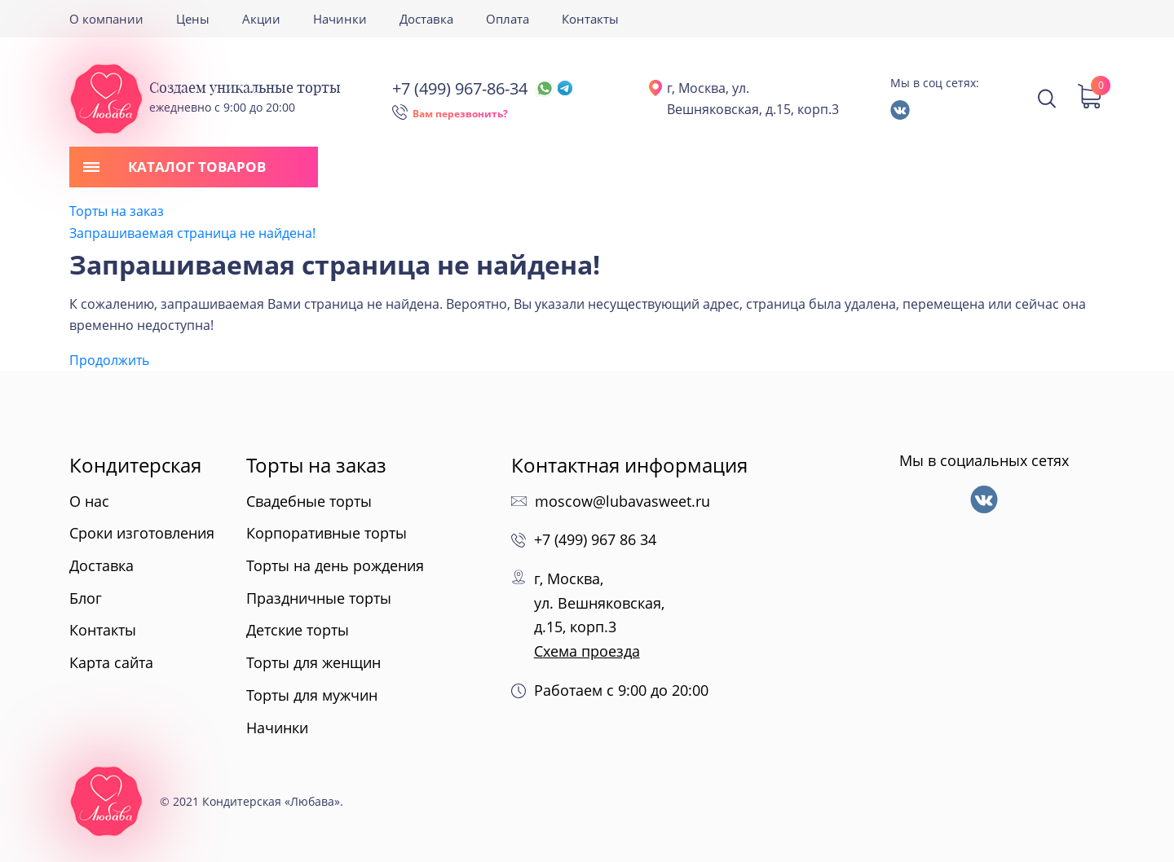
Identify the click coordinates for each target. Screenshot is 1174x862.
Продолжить (109, 360)
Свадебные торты (309, 501)
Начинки (340, 19)
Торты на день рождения (335, 565)
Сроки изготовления (141, 533)
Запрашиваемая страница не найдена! (192, 233)
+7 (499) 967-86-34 (482, 88)
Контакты (590, 19)
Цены (193, 19)
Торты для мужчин (311, 695)
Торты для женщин (313, 662)
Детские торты (297, 630)
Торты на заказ (116, 211)
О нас (89, 501)
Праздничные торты (318, 598)
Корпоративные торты (326, 533)
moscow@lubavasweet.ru (622, 501)
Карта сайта (111, 662)
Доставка (426, 19)
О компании (106, 19)
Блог (85, 598)
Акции (261, 19)
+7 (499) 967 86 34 (595, 539)
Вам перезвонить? (460, 114)
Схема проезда (587, 651)
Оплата (507, 19)
